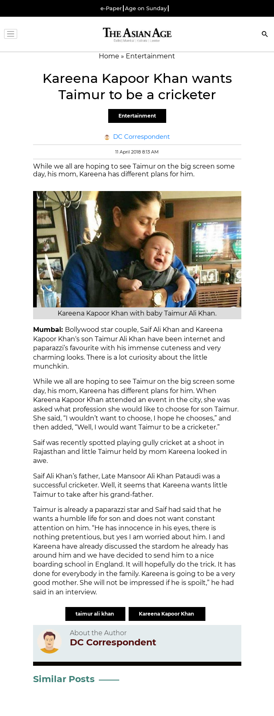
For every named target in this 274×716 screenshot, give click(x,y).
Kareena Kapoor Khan (167, 614)
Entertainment (137, 116)
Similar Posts (64, 679)
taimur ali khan (95, 614)
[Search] (265, 35)
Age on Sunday (146, 8)
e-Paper (111, 8)
